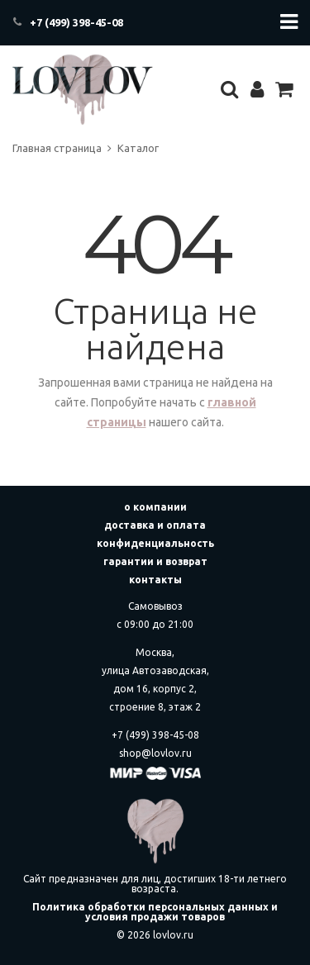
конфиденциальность (155, 543)
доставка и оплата (155, 525)
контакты (155, 579)
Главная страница (57, 148)
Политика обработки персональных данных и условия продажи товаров (155, 911)
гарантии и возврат (155, 561)
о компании (155, 507)
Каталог (138, 148)
